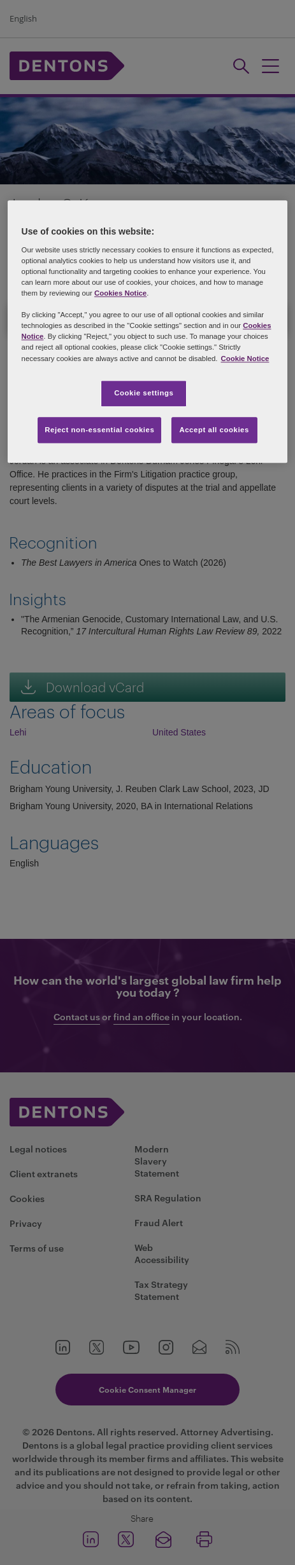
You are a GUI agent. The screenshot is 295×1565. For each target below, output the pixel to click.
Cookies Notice (120, 293)
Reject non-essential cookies (99, 430)
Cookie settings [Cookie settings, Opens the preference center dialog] (143, 393)
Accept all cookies (214, 430)
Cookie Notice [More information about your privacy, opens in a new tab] (245, 358)
